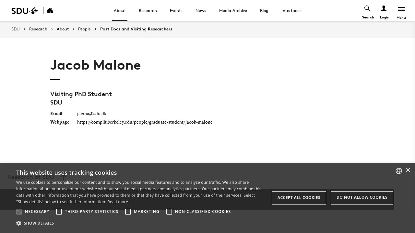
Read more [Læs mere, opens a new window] (117, 202)
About (120, 10)
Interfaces (291, 10)
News (201, 10)
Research (148, 10)
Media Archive (233, 10)
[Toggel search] (367, 10)
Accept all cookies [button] (299, 197)
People (84, 29)
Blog (264, 10)
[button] (19, 211)
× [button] (407, 170)
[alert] (207, 198)
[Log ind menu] (383, 10)
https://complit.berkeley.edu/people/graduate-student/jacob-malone (145, 122)
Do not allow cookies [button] (362, 197)
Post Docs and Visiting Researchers (136, 29)
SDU (15, 29)
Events (176, 10)
